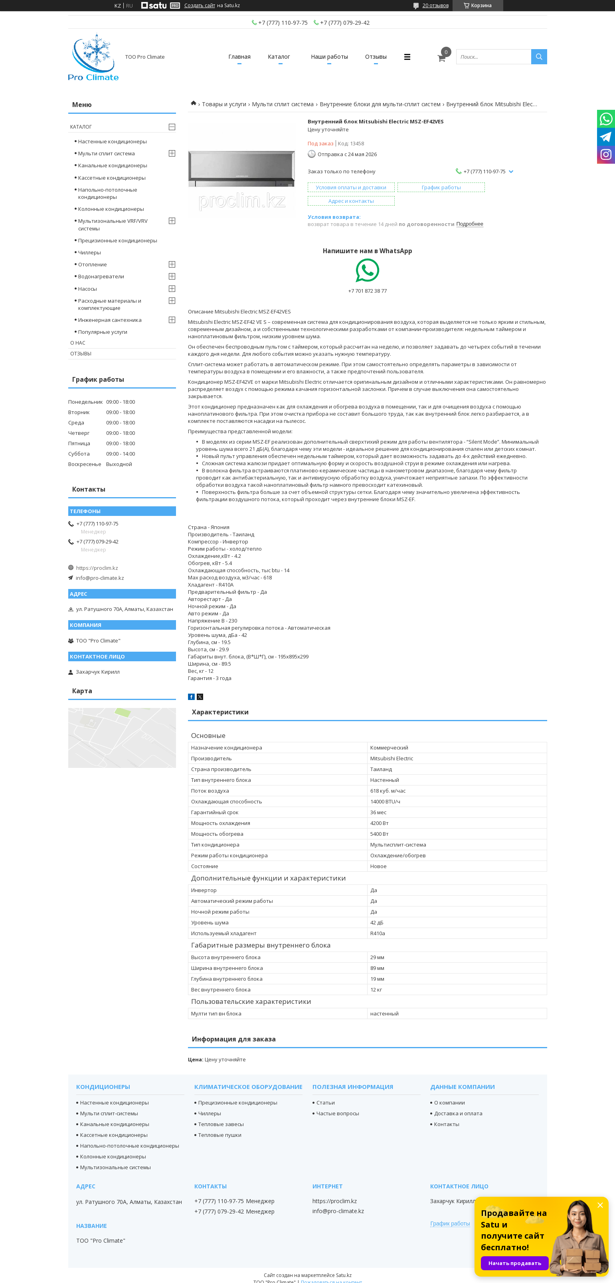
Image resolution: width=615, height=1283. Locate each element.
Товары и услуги (224, 104)
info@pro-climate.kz (100, 578)
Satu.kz (344, 1268)
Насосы (87, 288)
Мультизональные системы (115, 1160)
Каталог (278, 56)
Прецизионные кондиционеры (117, 240)
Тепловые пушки (219, 1127)
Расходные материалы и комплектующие (109, 304)
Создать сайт (199, 5)
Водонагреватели (101, 276)
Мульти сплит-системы (109, 1106)
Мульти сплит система (283, 104)
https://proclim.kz (97, 568)
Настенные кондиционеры (112, 141)
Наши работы (330, 56)
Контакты (446, 1116)
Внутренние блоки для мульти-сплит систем (380, 104)
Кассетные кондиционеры (112, 177)
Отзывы (380, 56)
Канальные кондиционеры (112, 165)
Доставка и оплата (458, 1106)
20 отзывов (436, 5)
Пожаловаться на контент (331, 1275)
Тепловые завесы (221, 1116)
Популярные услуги (102, 331)
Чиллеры (89, 252)
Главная (235, 56)
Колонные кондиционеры (111, 208)
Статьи (325, 1095)
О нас (77, 342)
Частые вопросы (337, 1106)
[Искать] (539, 56)
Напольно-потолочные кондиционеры (107, 193)
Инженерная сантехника (110, 319)
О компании (449, 1095)
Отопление (92, 264)
